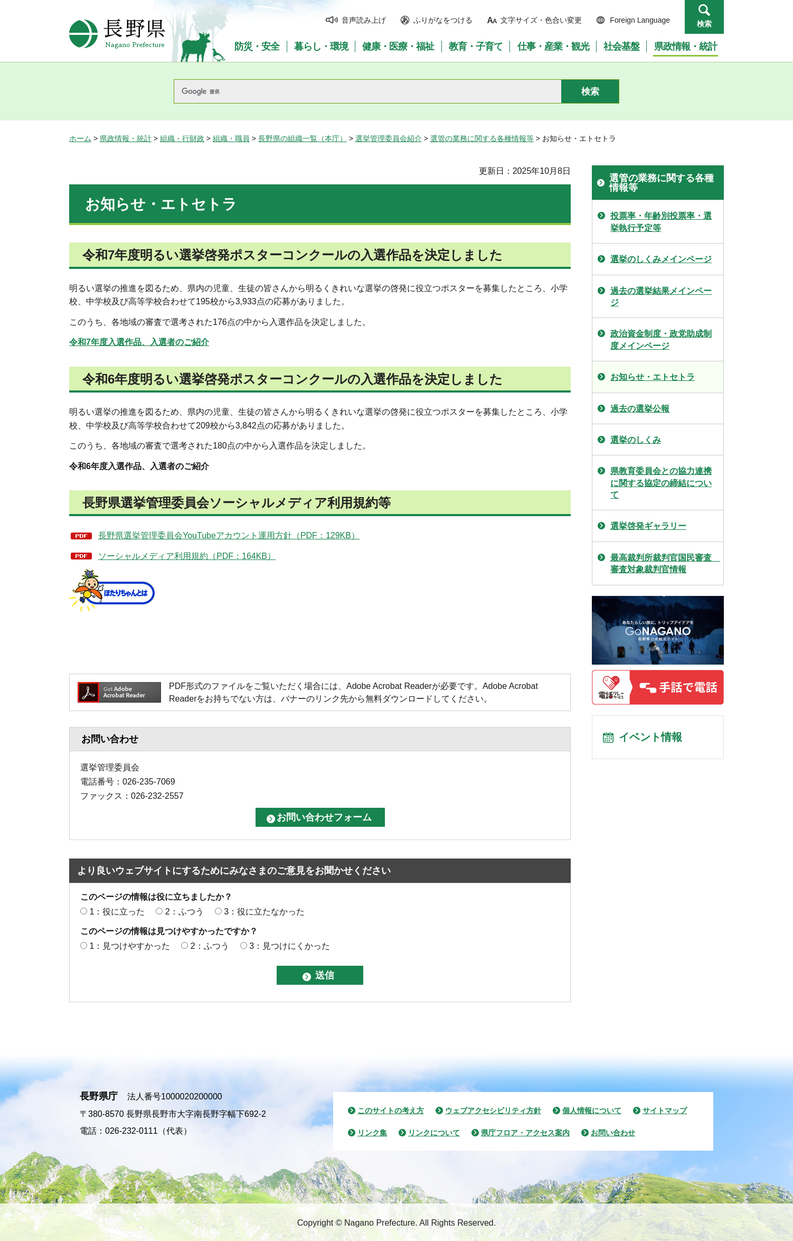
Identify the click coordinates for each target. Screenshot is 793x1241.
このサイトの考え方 (390, 1110)
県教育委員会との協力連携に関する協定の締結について (661, 482)
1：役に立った (117, 911)
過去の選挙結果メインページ (661, 296)
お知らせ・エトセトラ (652, 376)
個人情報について (591, 1110)
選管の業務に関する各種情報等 (482, 138)
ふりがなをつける (443, 20)
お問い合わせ (613, 1132)
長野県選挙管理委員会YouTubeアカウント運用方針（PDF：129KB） (229, 535)
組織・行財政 (182, 138)
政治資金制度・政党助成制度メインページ (661, 339)
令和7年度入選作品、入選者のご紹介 (139, 342)
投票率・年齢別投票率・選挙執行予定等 (661, 221)
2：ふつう (184, 911)
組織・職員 (231, 138)
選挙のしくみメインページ (661, 259)
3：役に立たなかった (264, 911)
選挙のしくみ (635, 439)
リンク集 (372, 1132)
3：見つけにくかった (289, 945)
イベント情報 (650, 737)
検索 (704, 24)
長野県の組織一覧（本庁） (302, 138)
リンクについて (434, 1132)
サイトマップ (665, 1110)
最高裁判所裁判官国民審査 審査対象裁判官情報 (665, 563)
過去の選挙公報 (639, 408)
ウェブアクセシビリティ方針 (493, 1110)
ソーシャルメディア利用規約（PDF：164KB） (187, 556)
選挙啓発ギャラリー (648, 525)
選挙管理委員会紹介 (388, 138)
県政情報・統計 (126, 138)
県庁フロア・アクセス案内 (525, 1132)
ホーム (80, 138)
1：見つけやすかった (129, 945)
